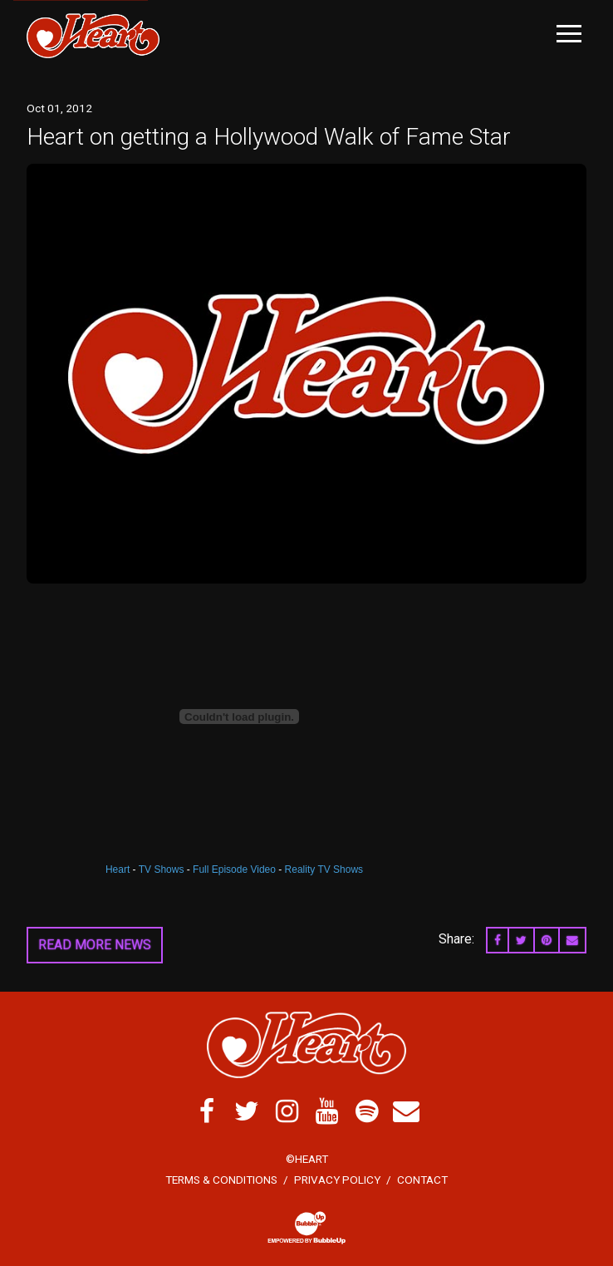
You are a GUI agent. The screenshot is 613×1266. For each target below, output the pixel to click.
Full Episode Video (234, 869)
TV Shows (161, 869)
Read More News (94, 945)
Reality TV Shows (324, 869)
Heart (117, 869)
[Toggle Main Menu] (569, 33)
